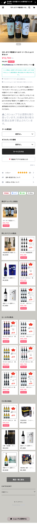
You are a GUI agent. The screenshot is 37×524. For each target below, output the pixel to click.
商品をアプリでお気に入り (18, 159)
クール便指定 (7, 129)
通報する (32, 165)
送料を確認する (21, 79)
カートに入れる (18, 152)
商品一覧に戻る (18, 480)
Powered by (18, 505)
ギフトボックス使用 (9, 140)
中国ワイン (5, 492)
